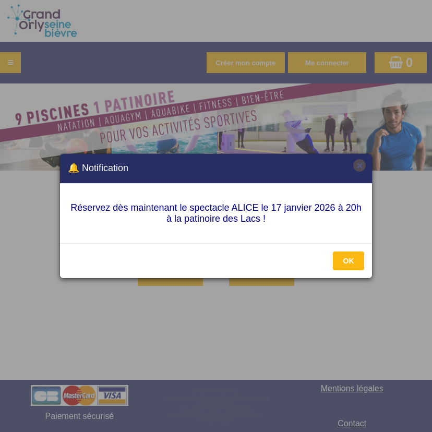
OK (348, 261)
